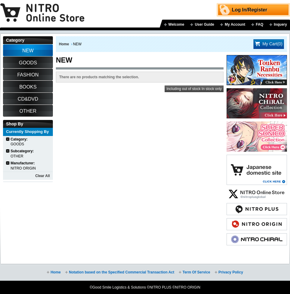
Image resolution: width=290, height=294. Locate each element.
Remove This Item (8, 139)
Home (64, 44)
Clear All (42, 176)
